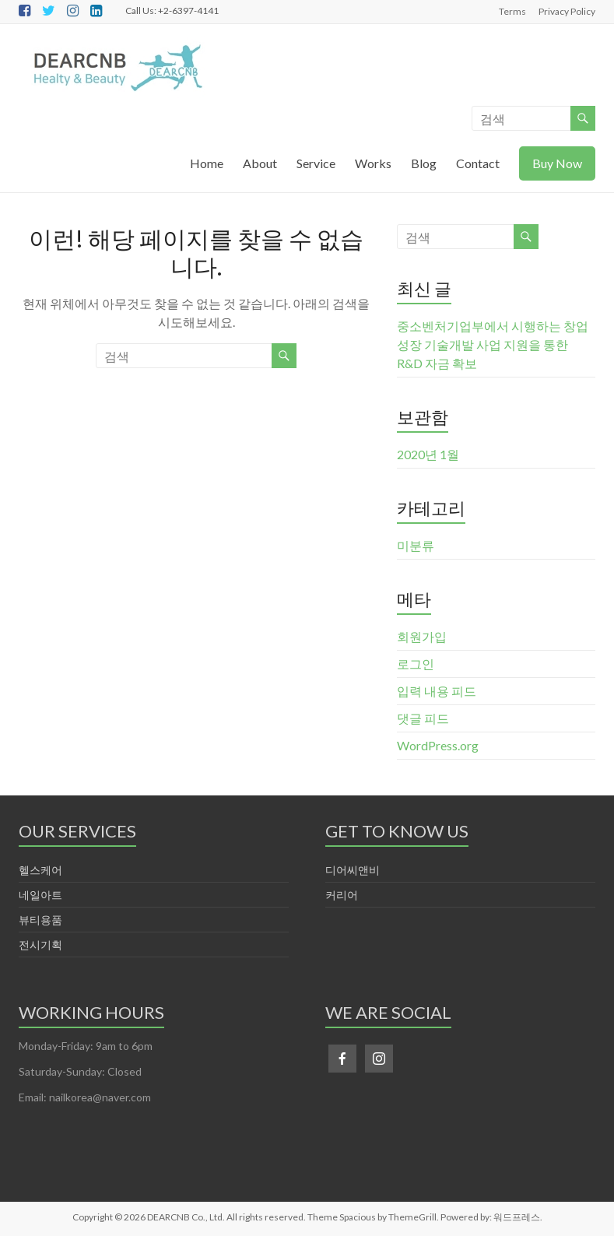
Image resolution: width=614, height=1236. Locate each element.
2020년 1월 (428, 454)
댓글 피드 (423, 718)
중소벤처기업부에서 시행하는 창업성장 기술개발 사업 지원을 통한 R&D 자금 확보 (492, 344)
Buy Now (557, 163)
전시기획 (40, 944)
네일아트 (40, 894)
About (260, 163)
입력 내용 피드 (436, 690)
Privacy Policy (567, 10)
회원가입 (422, 636)
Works (373, 163)
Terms (512, 10)
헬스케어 (40, 869)
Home (206, 163)
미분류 (415, 545)
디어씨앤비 (352, 869)
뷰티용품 (40, 919)
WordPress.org (438, 745)
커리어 (341, 894)
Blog (424, 163)
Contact (478, 163)
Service (315, 163)
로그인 (415, 663)
